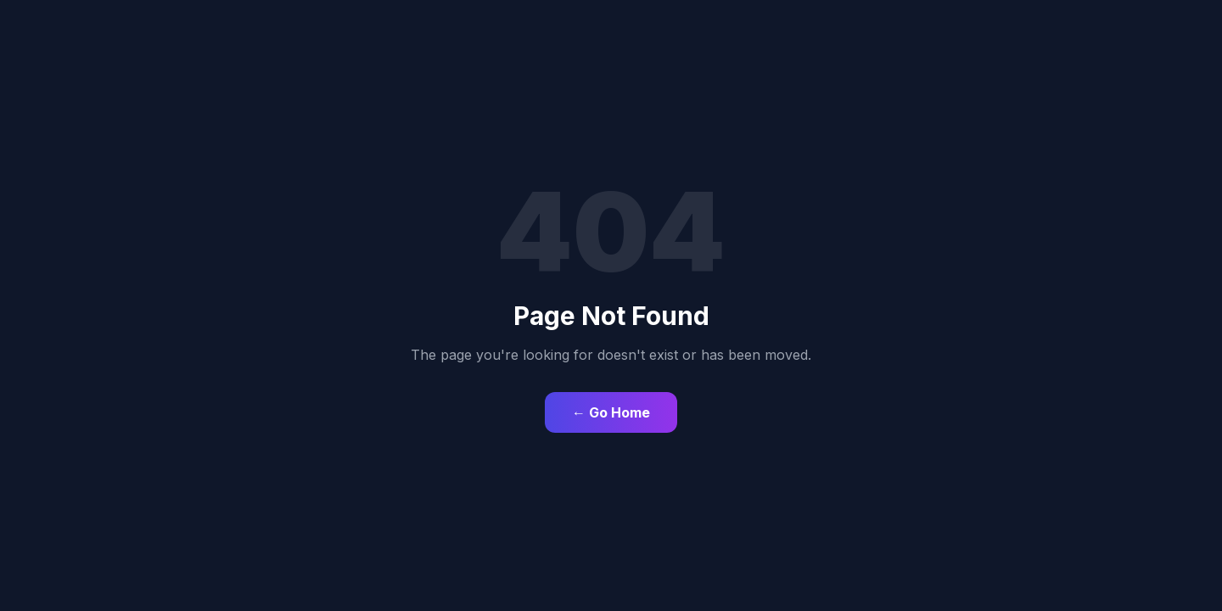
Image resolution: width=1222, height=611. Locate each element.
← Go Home (611, 412)
